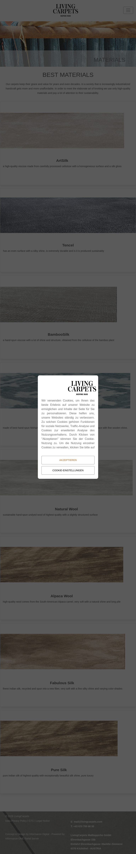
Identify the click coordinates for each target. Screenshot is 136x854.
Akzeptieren (68, 460)
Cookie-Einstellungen (68, 470)
